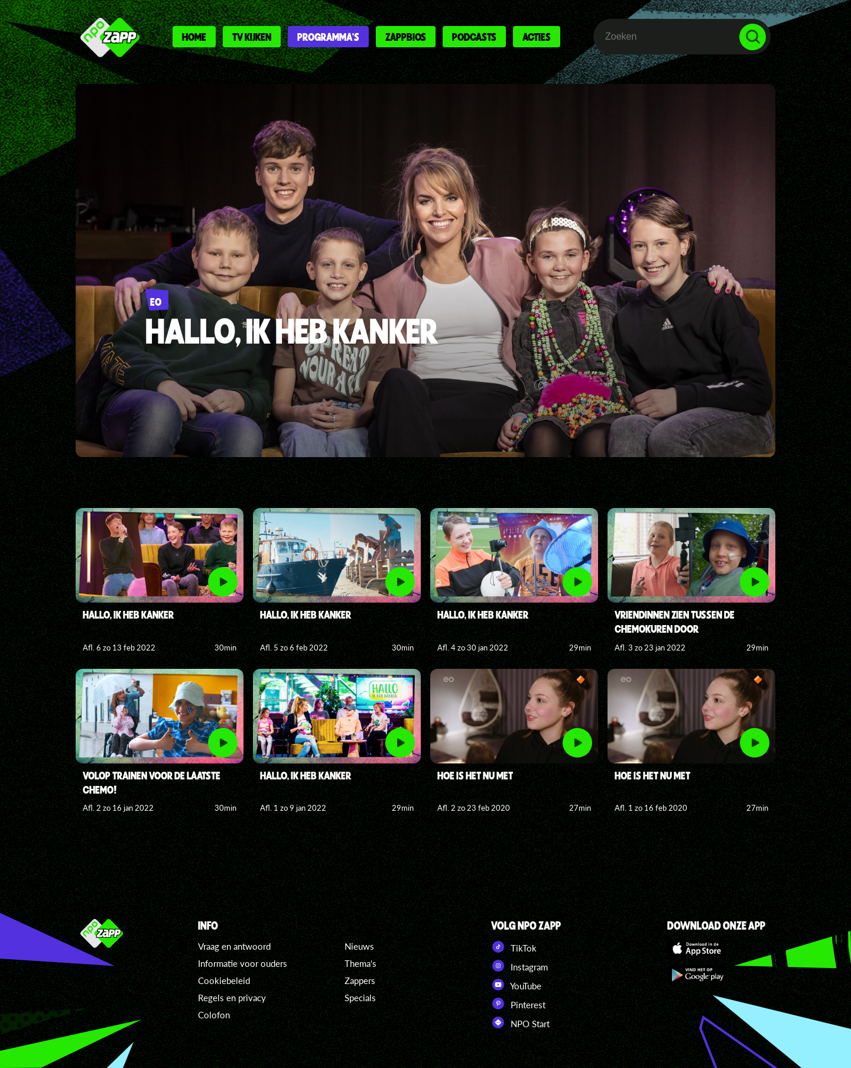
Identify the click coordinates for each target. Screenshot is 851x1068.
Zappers (360, 980)
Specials (360, 997)
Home (194, 37)
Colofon (214, 1014)
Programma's (328, 37)
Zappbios (405, 37)
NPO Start (520, 1022)
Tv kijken (251, 37)
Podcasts (474, 37)
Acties (536, 37)
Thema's (360, 963)
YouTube (516, 985)
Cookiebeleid (224, 980)
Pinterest (518, 1003)
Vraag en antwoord (234, 946)
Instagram (519, 966)
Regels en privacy (232, 997)
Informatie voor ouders (242, 963)
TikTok (514, 947)
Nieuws (359, 946)
